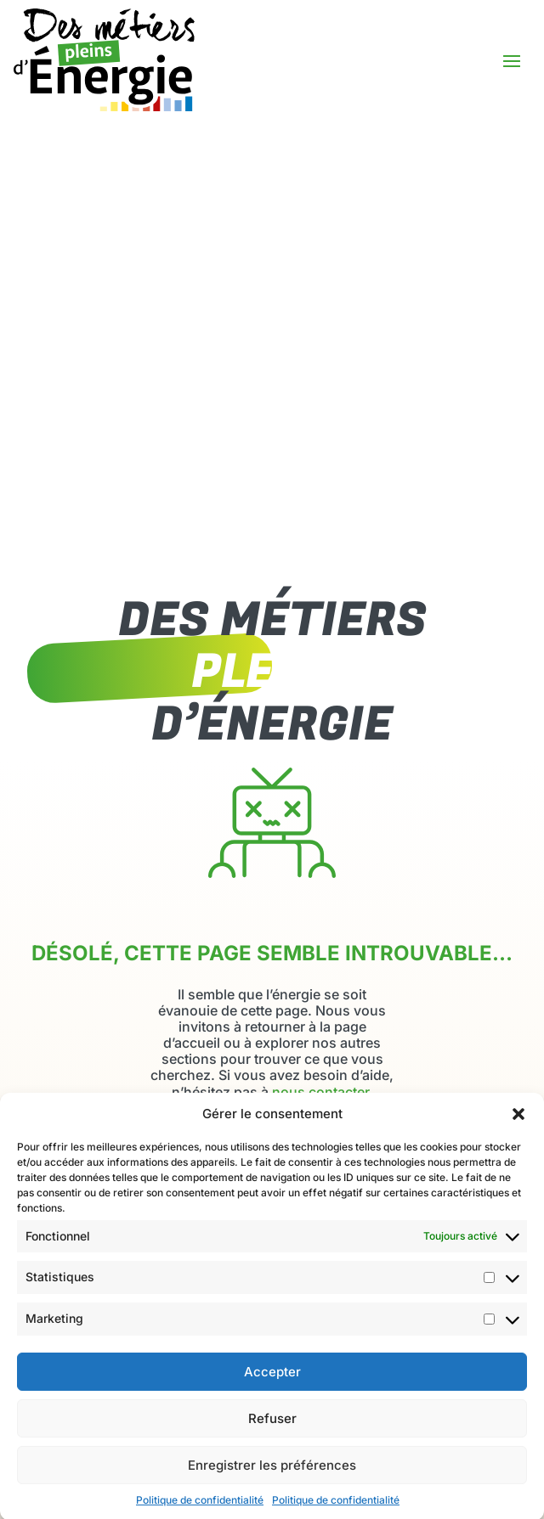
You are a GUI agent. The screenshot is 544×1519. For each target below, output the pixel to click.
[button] (518, 1127)
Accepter (272, 1385)
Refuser (272, 1432)
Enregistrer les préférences (272, 1479)
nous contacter (320, 1091)
